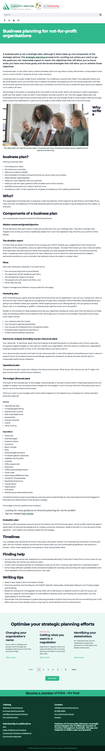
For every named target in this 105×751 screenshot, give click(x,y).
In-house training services (13, 711)
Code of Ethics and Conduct (14, 730)
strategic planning (36, 57)
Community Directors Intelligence (17, 733)
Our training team (10, 717)
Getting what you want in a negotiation (52, 638)
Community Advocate (12, 737)
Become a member (39, 693)
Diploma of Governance (13, 708)
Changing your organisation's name (16, 636)
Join (4, 727)
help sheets (27, 513)
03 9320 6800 (59, 711)
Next (74, 669)
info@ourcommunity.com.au (66, 708)
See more (52, 678)
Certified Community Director (15, 714)
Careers (57, 717)
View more (11, 657)
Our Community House (64, 714)
